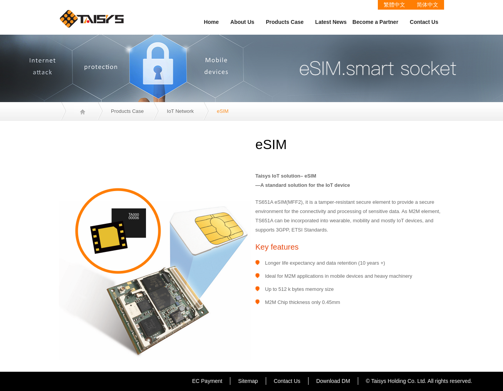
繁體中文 (394, 5)
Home (211, 22)
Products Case (284, 22)
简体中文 (427, 5)
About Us (242, 22)
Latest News (331, 22)
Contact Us (424, 22)
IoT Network (180, 111)
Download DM (333, 381)
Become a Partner (375, 22)
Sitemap (248, 381)
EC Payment (207, 381)
